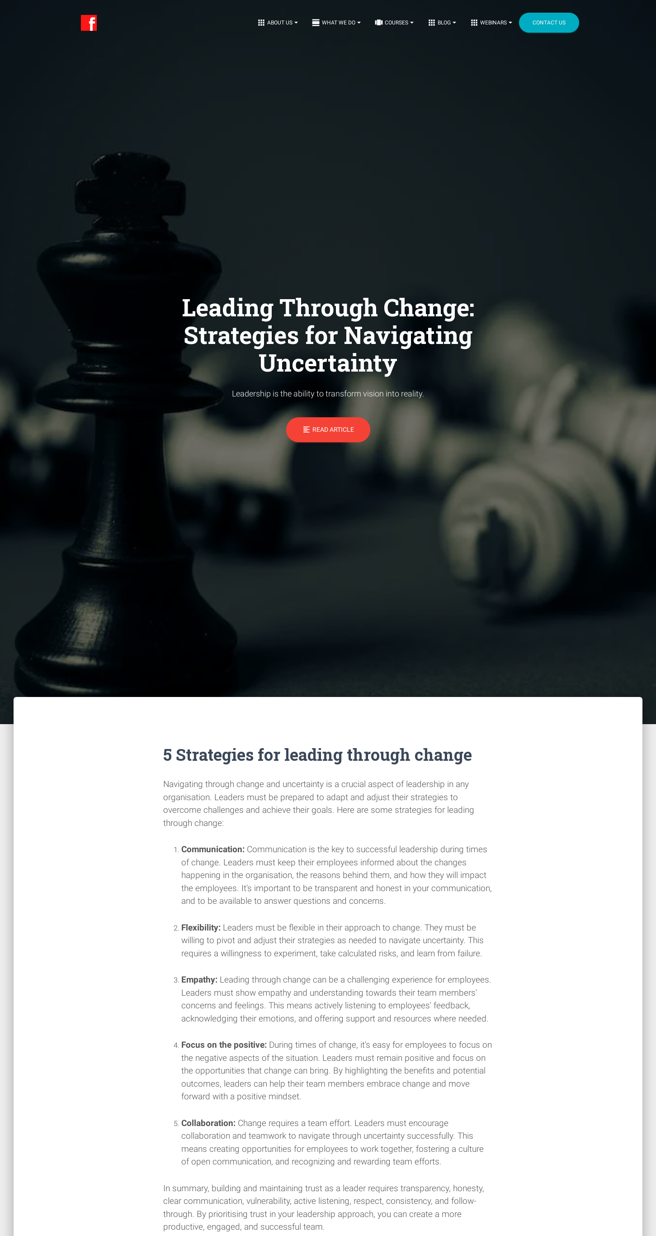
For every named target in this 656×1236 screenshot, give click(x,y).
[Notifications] (277, 22)
